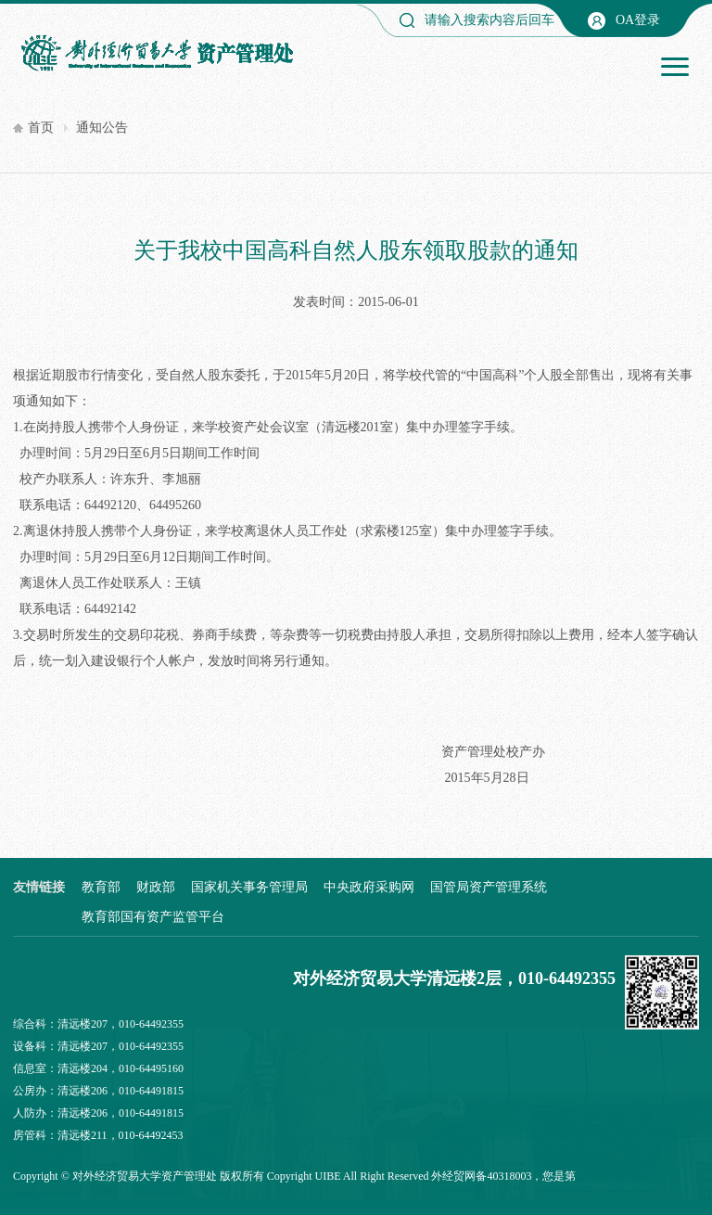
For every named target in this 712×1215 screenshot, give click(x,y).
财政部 (155, 887)
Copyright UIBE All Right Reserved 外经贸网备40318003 (399, 1176)
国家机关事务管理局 (249, 887)
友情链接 (39, 887)
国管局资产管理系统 (488, 887)
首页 (41, 127)
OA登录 (638, 20)
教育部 (101, 887)
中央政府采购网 (369, 887)
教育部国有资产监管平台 (153, 917)
